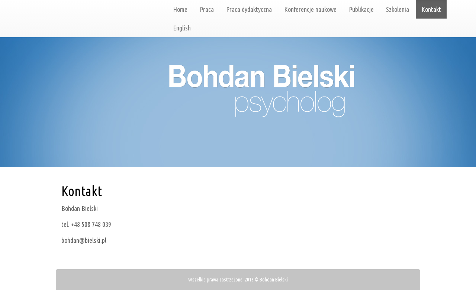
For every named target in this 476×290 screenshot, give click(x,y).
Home (180, 9)
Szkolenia (397, 9)
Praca (207, 9)
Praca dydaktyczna (249, 9)
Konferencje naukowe (310, 9)
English (182, 28)
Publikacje (361, 9)
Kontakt (431, 9)
